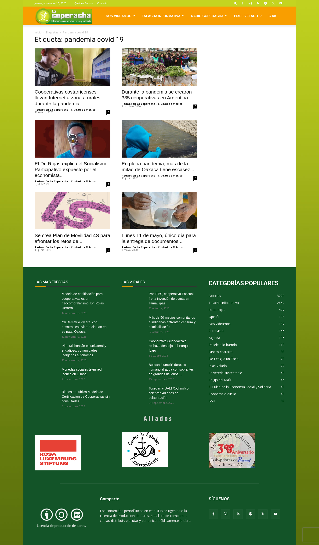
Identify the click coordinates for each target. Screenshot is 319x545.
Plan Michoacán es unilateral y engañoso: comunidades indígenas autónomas (84, 350)
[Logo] (64, 16)
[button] (235, 3)
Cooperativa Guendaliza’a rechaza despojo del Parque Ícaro (169, 345)
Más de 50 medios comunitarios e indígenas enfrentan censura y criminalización (172, 322)
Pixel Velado (248, 16)
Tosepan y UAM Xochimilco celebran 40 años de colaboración (168, 393)
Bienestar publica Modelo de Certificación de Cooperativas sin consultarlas (86, 396)
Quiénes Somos (83, 3)
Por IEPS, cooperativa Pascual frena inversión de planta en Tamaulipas (171, 298)
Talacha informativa (163, 16)
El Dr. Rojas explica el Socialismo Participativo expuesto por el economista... (71, 169)
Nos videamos (120, 16)
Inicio (38, 32)
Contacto (102, 3)
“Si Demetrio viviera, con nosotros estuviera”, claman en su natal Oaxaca (84, 326)
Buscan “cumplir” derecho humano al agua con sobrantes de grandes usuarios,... (171, 369)
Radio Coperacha (209, 16)
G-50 (272, 16)
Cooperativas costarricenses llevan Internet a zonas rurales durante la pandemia (67, 97)
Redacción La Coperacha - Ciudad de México (65, 109)
